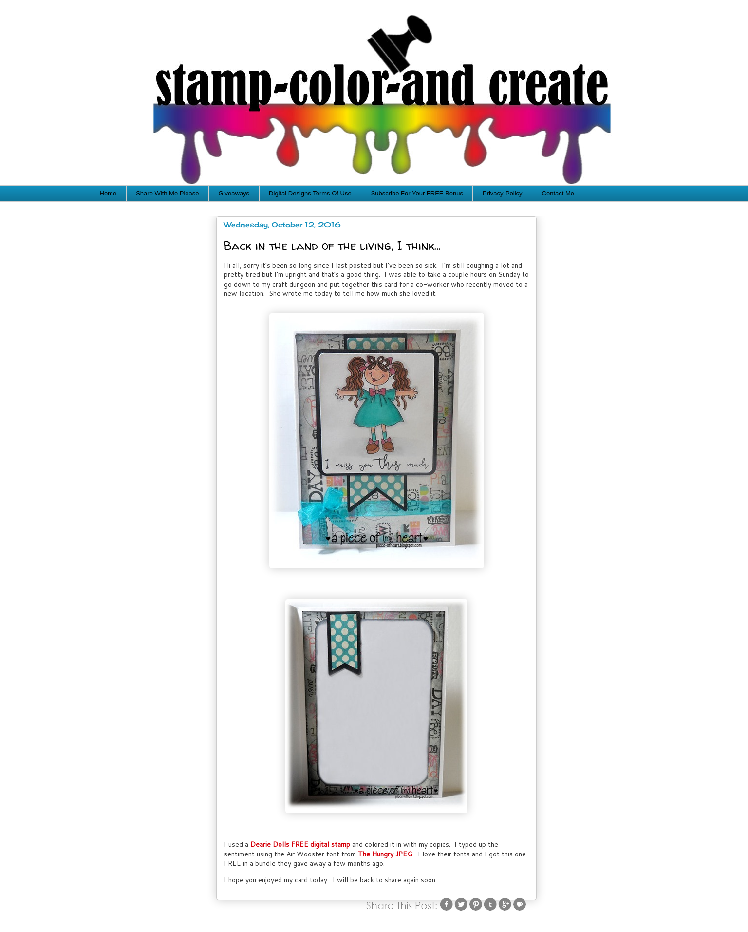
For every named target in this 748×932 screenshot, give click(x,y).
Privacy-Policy (503, 193)
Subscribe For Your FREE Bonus (417, 193)
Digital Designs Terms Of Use (310, 193)
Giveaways (234, 193)
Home (108, 193)
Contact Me (558, 193)
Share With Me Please (167, 193)
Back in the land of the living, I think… (332, 245)
